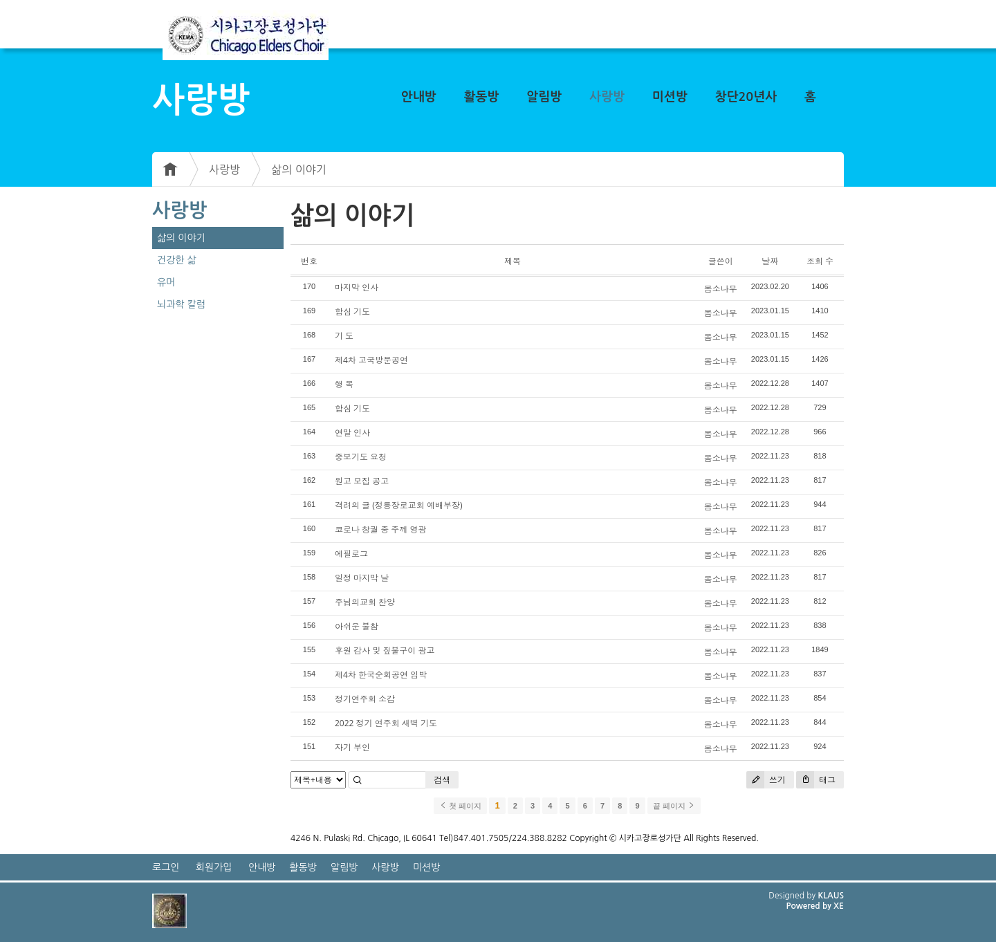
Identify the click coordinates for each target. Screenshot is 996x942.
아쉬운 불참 (356, 626)
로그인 (165, 867)
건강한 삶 (176, 260)
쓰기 (766, 779)
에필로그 (351, 554)
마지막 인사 (356, 287)
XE (838, 906)
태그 (816, 779)
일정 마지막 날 (362, 578)
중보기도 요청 (361, 457)
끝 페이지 (674, 806)
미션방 (670, 97)
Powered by (809, 906)
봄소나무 (720, 289)
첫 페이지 (460, 806)
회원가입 (214, 867)
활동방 (481, 97)
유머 (166, 282)
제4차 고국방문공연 (371, 360)
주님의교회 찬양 (365, 602)
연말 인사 (352, 432)
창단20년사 (746, 97)
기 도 (344, 336)
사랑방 (607, 97)
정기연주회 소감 (365, 699)
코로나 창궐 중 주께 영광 (380, 529)
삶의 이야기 (298, 169)
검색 (442, 780)
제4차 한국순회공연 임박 (381, 675)
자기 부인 (352, 747)
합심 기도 (352, 311)
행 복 (344, 384)
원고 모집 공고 (362, 481)
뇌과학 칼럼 (181, 304)
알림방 (544, 97)
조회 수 (819, 261)
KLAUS (831, 896)
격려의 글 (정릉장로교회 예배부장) (398, 505)
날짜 (770, 261)
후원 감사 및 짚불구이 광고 (384, 650)
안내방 (418, 97)
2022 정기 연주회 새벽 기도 (386, 723)
